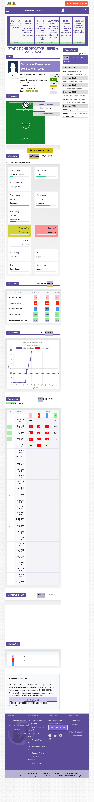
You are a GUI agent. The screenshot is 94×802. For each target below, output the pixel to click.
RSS (82, 54)
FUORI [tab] (50, 156)
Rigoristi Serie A (38, 770)
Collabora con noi (19, 738)
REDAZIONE (75, 791)
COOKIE (67, 791)
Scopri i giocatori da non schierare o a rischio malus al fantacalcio (79, 28)
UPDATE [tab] (67, 61)
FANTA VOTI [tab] (48, 399)
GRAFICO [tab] (49, 333)
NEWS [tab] (66, 58)
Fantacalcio (16, 747)
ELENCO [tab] (41, 333)
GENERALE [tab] (34, 156)
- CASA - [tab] (43, 156)
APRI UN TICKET (58, 745)
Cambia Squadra (37, 150)
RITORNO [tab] (49, 595)
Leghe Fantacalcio (19, 750)
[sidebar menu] (7, 10)
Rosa (49, 150)
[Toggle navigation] (86, 10)
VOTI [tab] (40, 399)
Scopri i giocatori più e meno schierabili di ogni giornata (66, 30)
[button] (64, 9)
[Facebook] (50, 753)
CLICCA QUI (33, 717)
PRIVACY (60, 791)
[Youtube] (60, 753)
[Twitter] (55, 753)
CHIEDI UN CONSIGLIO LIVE (77, 3)
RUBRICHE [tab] (81, 58)
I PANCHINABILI (79, 21)
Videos (75, 742)
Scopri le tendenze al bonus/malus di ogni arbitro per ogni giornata (28, 30)
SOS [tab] (72, 58)
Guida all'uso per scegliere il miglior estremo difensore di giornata (53, 31)
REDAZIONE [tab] (41, 283)
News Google (37, 781)
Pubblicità (76, 738)
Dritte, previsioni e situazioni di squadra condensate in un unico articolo (40, 32)
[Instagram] (49, 756)
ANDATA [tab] (41, 595)
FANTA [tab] (50, 283)
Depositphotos (78, 753)
